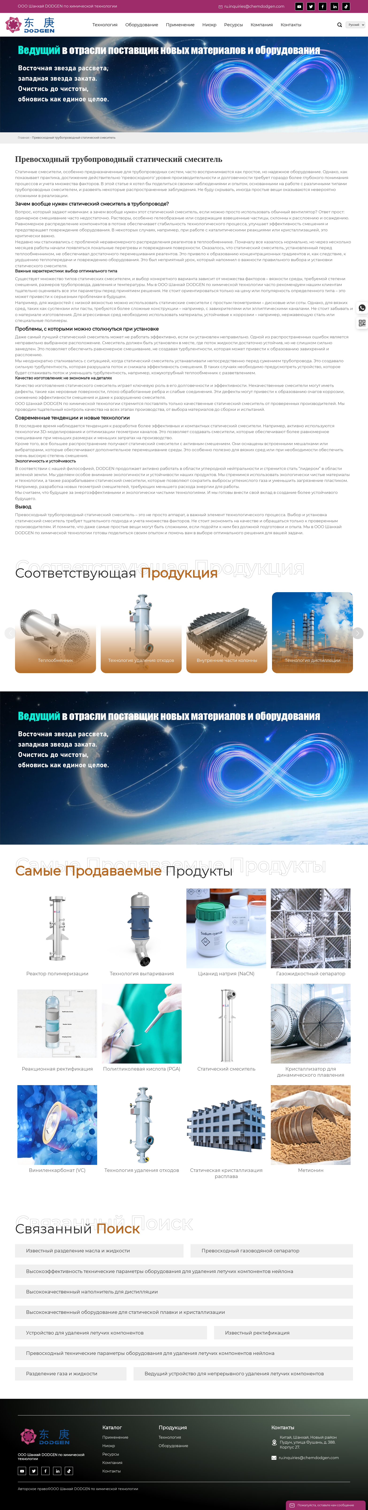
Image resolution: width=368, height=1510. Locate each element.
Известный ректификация (257, 1333)
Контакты (111, 1471)
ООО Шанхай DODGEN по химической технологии (67, 6)
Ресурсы (110, 1454)
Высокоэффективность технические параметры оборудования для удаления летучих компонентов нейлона (159, 1271)
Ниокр (108, 1446)
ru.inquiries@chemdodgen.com (254, 6)
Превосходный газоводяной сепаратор (250, 1251)
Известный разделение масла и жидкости (78, 1251)
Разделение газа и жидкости (61, 1374)
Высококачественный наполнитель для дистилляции (92, 1292)
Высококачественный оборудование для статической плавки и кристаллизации (125, 1312)
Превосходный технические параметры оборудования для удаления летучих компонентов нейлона (150, 1353)
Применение (115, 1437)
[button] (358, 633)
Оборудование (173, 1446)
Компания (112, 1462)
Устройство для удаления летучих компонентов (85, 1333)
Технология (170, 1437)
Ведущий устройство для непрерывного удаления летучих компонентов (234, 1374)
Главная (23, 137)
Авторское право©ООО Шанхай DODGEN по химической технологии (78, 1489)
